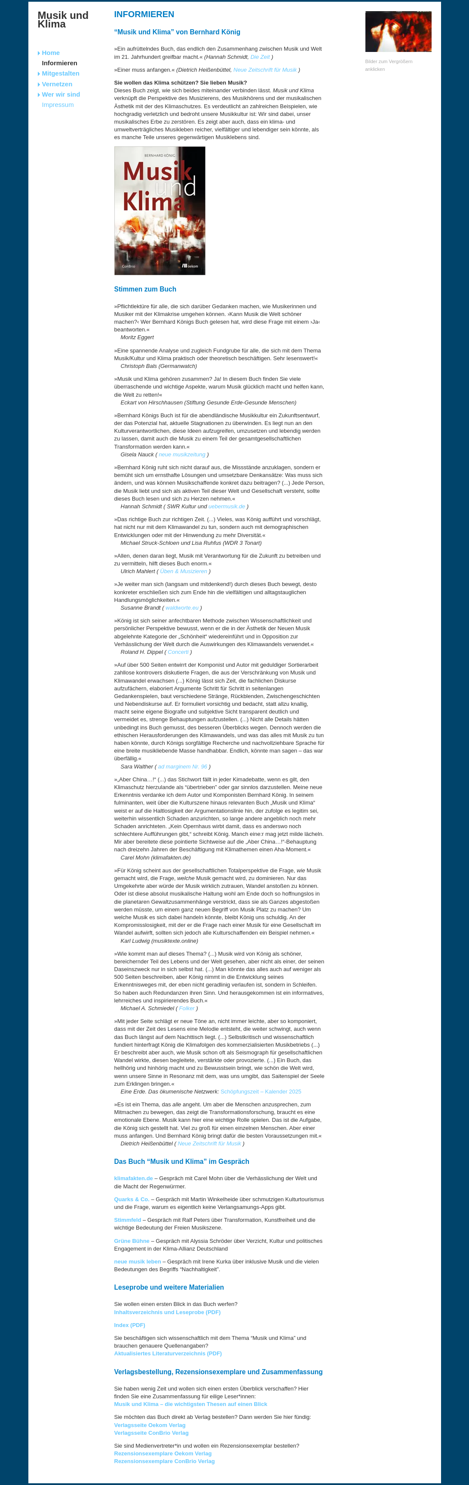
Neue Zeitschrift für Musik (265, 70)
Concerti (178, 652)
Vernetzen (57, 84)
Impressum (58, 104)
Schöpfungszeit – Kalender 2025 (261, 1091)
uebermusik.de (226, 506)
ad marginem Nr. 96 (182, 766)
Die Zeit (260, 57)
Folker (187, 1008)
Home (51, 52)
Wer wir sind (61, 94)
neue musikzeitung (182, 454)
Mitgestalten (61, 73)
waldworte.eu (182, 607)
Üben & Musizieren (183, 571)
